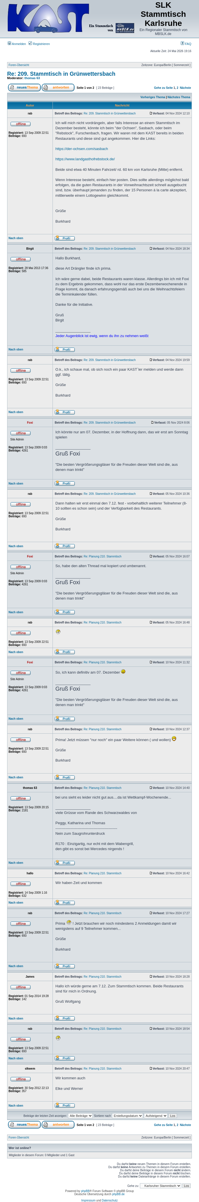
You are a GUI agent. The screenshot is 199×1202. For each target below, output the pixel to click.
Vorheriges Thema (152, 97)
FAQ (186, 44)
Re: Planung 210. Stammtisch (102, 556)
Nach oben (16, 238)
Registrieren (39, 44)
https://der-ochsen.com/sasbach (81, 149)
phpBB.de (118, 1194)
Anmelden (17, 44)
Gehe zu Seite (163, 87)
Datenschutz (110, 1200)
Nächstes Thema (179, 97)
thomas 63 (32, 78)
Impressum (88, 1200)
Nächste (185, 87)
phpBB (85, 1191)
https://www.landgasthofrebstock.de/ (85, 159)
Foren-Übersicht (19, 65)
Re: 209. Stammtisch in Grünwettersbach (61, 74)
